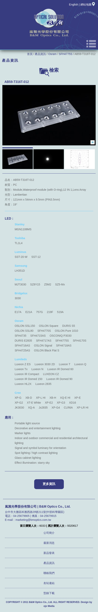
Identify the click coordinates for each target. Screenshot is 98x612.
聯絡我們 (49, 573)
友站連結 (49, 583)
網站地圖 (87, 4)
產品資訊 (40, 54)
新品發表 (49, 552)
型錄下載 (49, 593)
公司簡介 (49, 532)
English (73, 4)
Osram (52, 54)
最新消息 (49, 542)
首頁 (30, 54)
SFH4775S (65, 54)
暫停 (92, 142)
